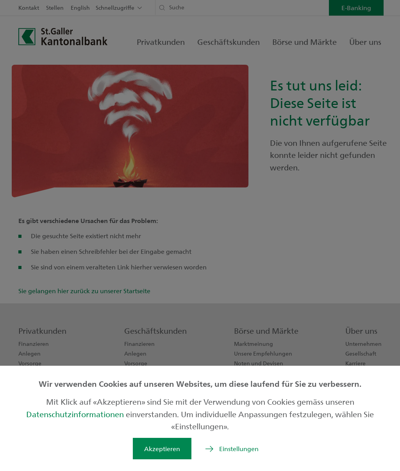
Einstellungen (239, 448)
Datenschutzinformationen (76, 414)
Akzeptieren (162, 448)
